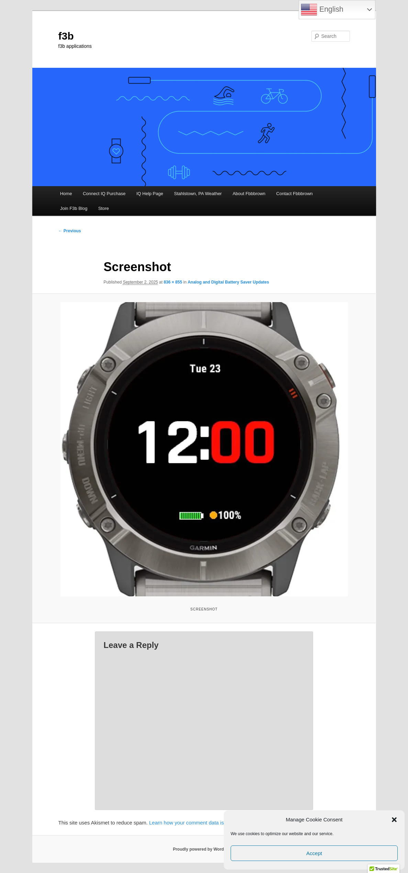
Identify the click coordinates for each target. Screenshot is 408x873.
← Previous (69, 230)
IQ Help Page (149, 193)
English (322, 9)
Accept (314, 853)
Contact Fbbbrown (294, 193)
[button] (394, 819)
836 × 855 (173, 282)
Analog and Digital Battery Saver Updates (228, 282)
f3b (66, 36)
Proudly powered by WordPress (204, 849)
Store (103, 208)
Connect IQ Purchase (104, 193)
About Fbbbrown (249, 193)
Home (66, 193)
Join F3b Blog (74, 208)
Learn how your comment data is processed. (200, 823)
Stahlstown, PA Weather (198, 193)
